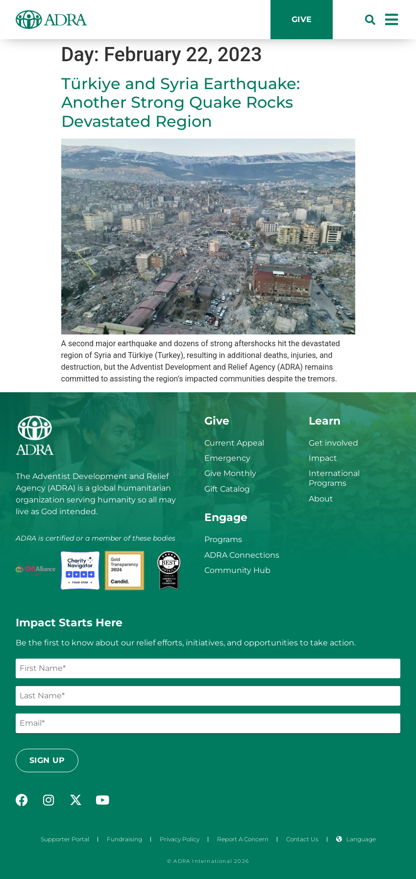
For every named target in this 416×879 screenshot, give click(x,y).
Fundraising (124, 839)
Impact (323, 458)
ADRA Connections (241, 555)
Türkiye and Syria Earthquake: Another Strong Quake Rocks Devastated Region (180, 102)
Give (302, 19)
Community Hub (237, 570)
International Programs (334, 478)
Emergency (227, 458)
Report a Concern (243, 839)
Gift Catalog (227, 489)
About (321, 498)
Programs (223, 539)
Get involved (333, 443)
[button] (370, 19)
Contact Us (302, 839)
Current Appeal (234, 443)
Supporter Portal (65, 839)
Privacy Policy (179, 839)
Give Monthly (230, 473)
